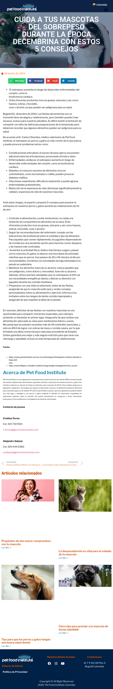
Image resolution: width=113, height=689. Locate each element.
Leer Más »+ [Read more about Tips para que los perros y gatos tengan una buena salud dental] (6, 646)
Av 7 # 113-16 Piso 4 (94, 663)
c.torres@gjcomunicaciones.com (20, 429)
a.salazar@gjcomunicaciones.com (21, 452)
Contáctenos (94, 657)
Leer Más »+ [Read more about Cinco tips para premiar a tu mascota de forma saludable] (64, 633)
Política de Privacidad (14, 672)
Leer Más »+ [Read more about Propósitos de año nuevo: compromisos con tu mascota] (6, 548)
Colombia (101, 4)
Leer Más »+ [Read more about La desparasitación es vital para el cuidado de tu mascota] (64, 558)
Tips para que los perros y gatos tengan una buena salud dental (25, 641)
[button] (105, 9)
